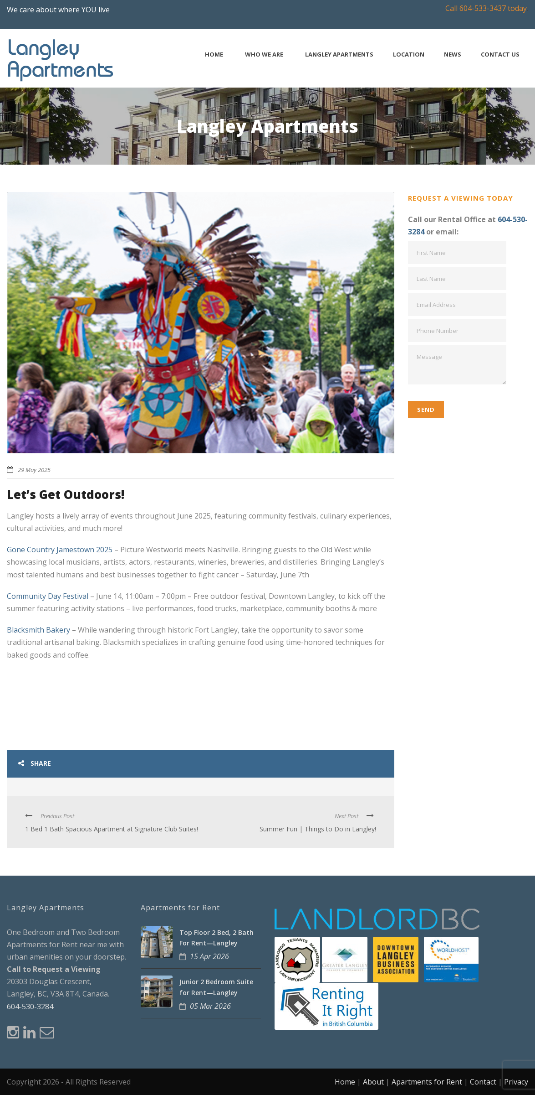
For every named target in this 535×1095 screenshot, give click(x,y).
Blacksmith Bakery (38, 630)
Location (408, 54)
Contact (483, 1082)
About (373, 1082)
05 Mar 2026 (210, 1006)
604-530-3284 (30, 1007)
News (452, 54)
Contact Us (500, 54)
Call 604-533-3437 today (486, 8)
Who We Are (264, 54)
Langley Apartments (339, 54)
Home (214, 54)
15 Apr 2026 (209, 956)
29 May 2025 (34, 470)
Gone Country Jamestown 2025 (59, 550)
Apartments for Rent (427, 1082)
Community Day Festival (47, 596)
